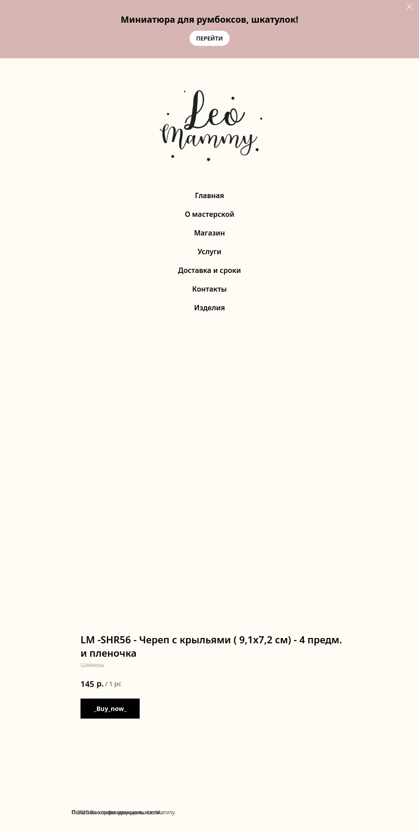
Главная (209, 195)
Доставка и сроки (209, 270)
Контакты (209, 289)
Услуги (209, 251)
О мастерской (209, 214)
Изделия (209, 308)
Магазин (209, 233)
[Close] (409, 7)
